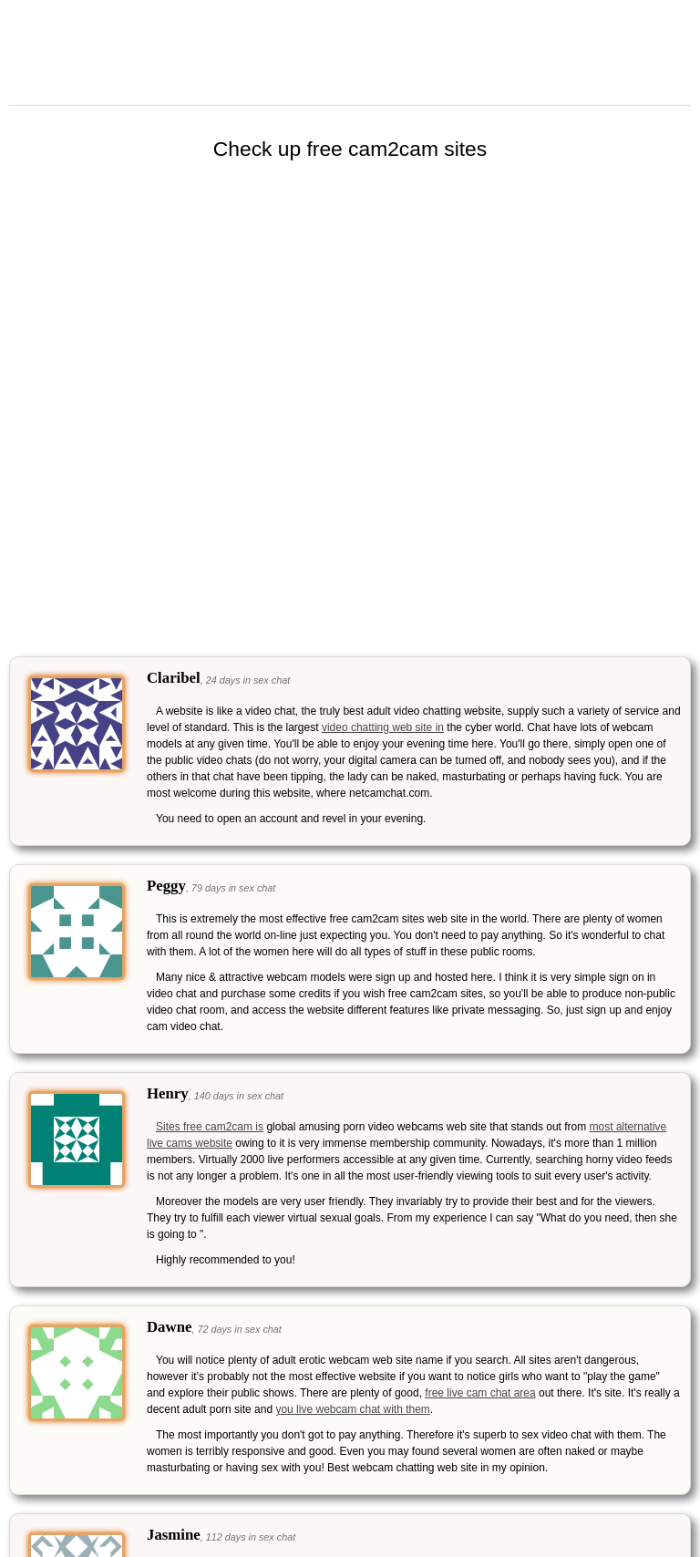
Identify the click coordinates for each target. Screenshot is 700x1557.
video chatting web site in (383, 727)
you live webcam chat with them (352, 1409)
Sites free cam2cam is (209, 1126)
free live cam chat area (480, 1393)
